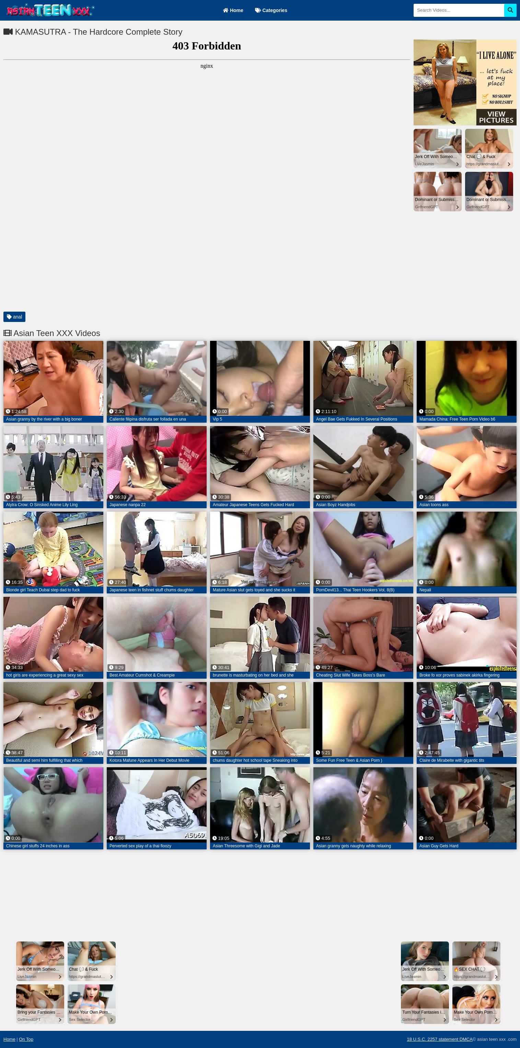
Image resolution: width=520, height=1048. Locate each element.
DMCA (466, 1039)
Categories (271, 10)
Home (233, 10)
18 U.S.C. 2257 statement (433, 1039)
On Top (26, 1039)
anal (14, 317)
